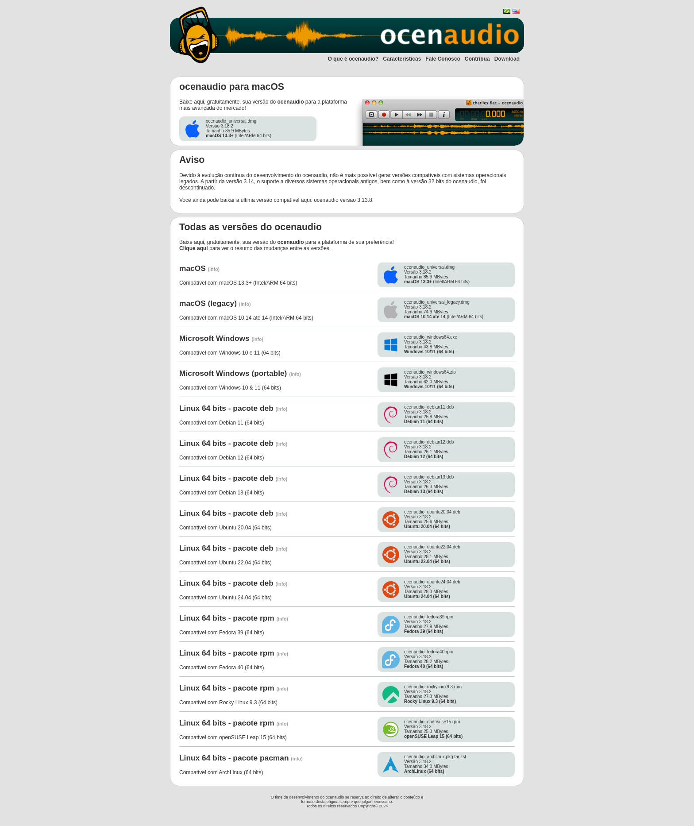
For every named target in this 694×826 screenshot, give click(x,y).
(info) (214, 269)
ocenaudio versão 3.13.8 (343, 200)
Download (507, 59)
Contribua (477, 59)
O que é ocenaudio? (353, 59)
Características (402, 59)
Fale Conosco (442, 59)
